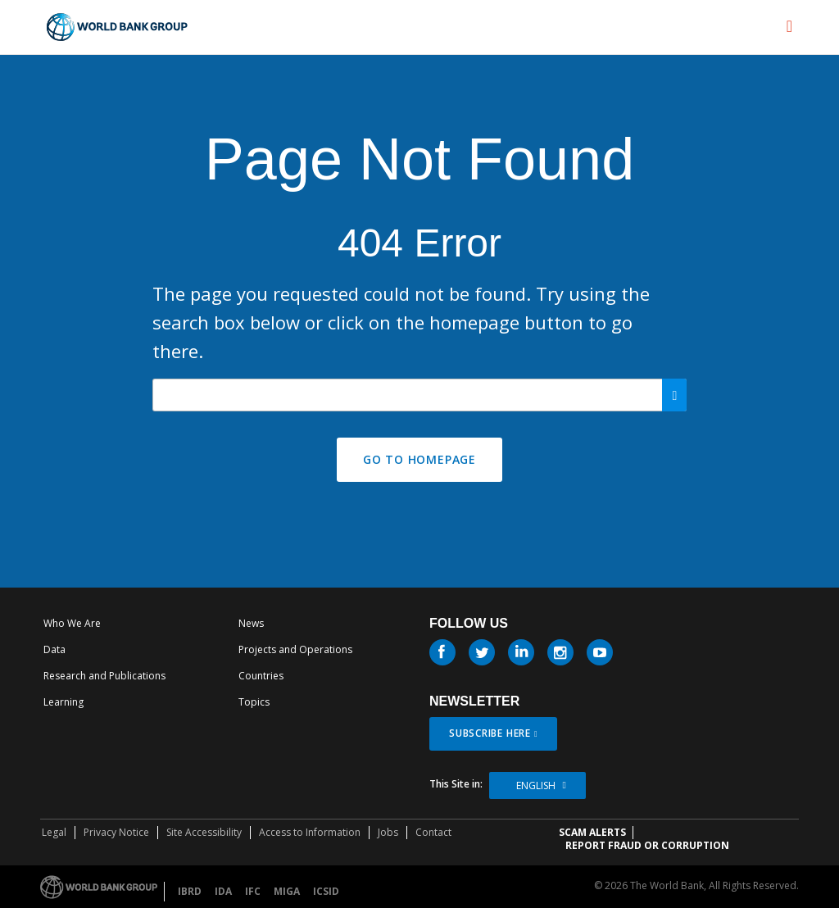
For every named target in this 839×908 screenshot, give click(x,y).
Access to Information (310, 832)
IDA (223, 891)
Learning (63, 702)
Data (54, 649)
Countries (260, 676)
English (536, 785)
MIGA (287, 891)
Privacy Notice (116, 832)
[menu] (789, 26)
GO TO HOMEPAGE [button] (419, 459)
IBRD (190, 891)
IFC (253, 891)
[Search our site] (419, 395)
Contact (433, 832)
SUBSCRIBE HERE (490, 733)
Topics (254, 702)
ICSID (326, 891)
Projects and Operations (295, 649)
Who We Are (72, 623)
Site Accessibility (204, 832)
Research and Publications (104, 676)
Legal (54, 832)
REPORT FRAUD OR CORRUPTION (647, 845)
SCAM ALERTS (592, 832)
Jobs (388, 832)
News (251, 623)
